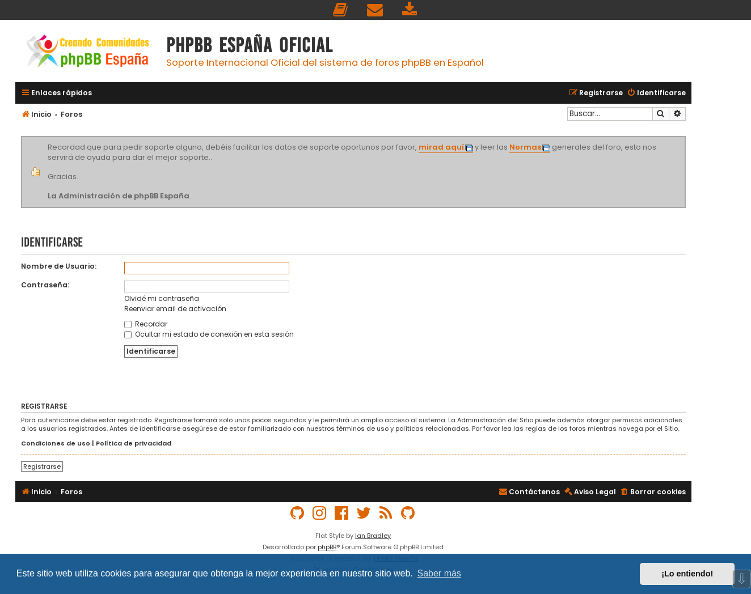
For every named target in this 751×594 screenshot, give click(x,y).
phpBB (327, 546)
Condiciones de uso (55, 443)
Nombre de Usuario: (58, 266)
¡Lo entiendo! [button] (687, 573)
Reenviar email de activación (175, 308)
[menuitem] (341, 10)
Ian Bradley (373, 535)
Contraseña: (45, 285)
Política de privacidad (133, 443)
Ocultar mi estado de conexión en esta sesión (209, 334)
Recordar (145, 324)
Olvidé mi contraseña (161, 298)
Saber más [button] (439, 573)
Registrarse (42, 466)
